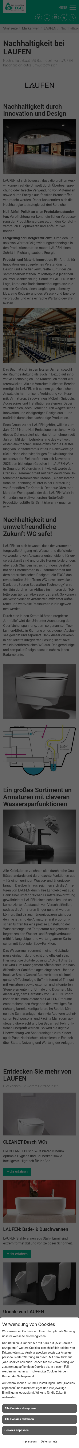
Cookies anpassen (16, 1430)
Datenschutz (49, 1441)
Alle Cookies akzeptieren (20, 1408)
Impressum (29, 1441)
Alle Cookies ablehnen (19, 1419)
